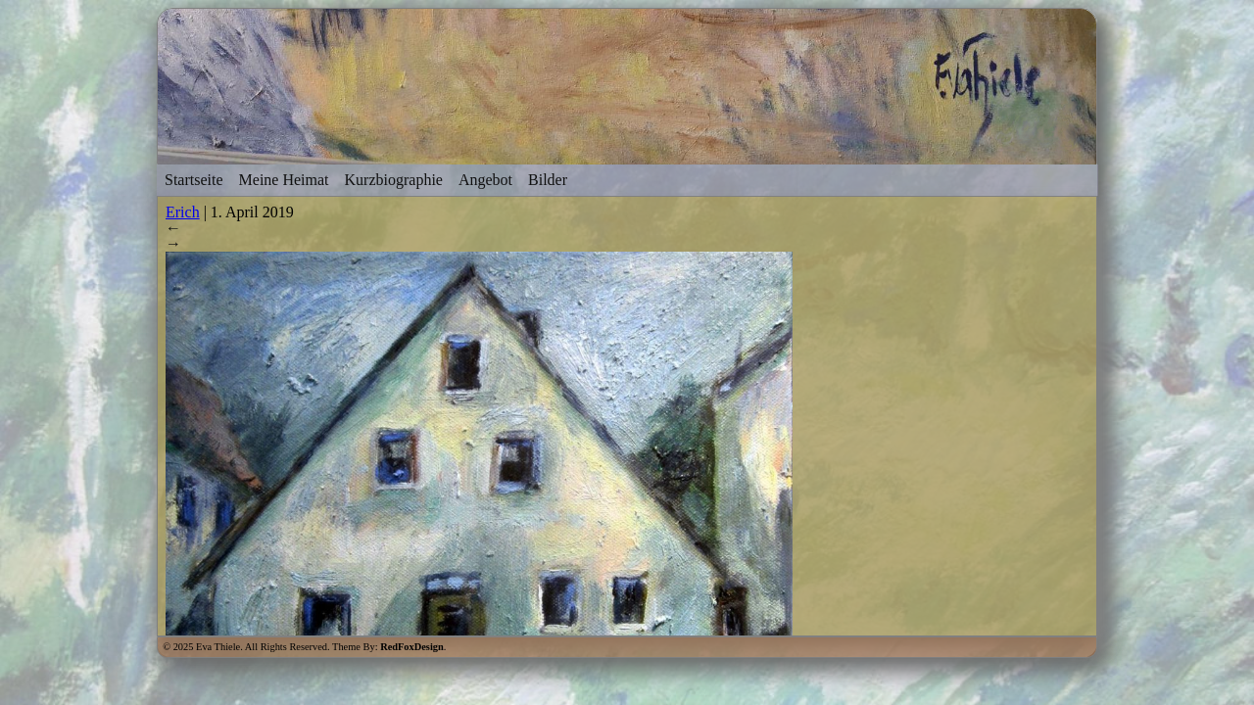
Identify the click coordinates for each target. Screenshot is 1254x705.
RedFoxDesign (412, 646)
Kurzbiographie (394, 179)
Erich (183, 212)
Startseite (194, 179)
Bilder (547, 179)
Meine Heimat (284, 179)
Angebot (485, 179)
